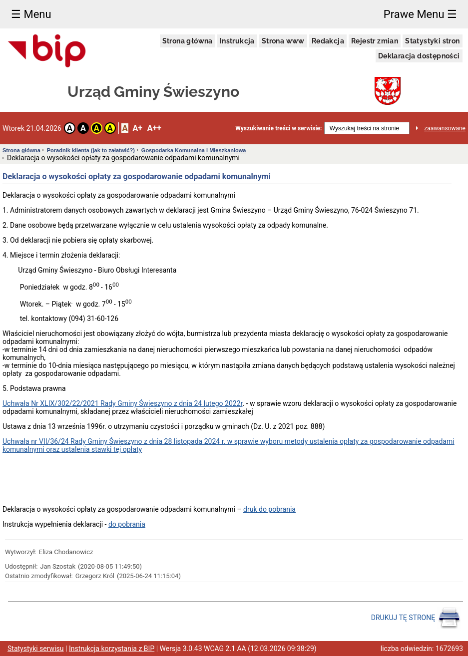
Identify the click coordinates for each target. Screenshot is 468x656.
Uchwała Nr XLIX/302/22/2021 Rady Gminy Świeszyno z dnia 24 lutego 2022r (122, 403)
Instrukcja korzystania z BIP (111, 649)
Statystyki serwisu (35, 649)
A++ (154, 128)
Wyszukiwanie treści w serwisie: (278, 128)
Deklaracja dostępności (419, 56)
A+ (137, 128)
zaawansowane (445, 128)
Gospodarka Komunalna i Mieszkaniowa (193, 150)
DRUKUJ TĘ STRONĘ (416, 618)
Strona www (283, 41)
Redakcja (328, 41)
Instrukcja (237, 41)
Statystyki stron (432, 41)
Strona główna (187, 41)
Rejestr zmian (374, 41)
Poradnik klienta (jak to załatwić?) (91, 150)
